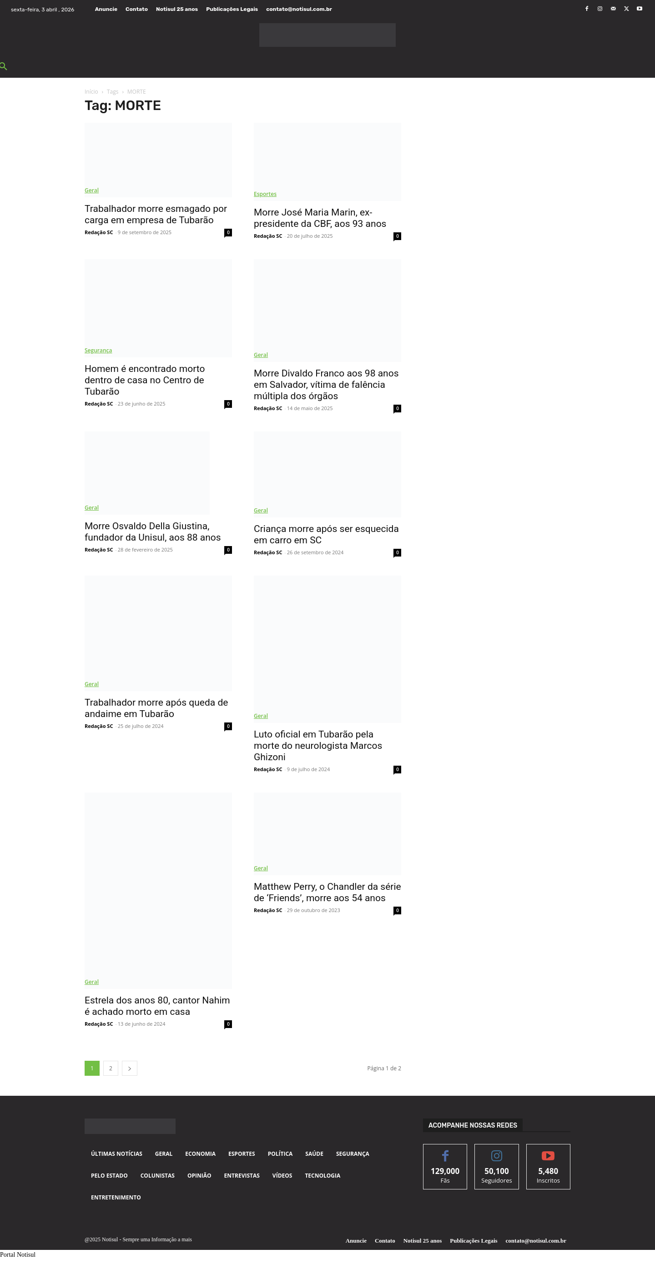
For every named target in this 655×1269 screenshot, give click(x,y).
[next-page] (129, 1068)
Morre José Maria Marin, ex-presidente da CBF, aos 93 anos (320, 218)
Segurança (98, 350)
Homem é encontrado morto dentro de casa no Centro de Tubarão (145, 380)
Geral (92, 190)
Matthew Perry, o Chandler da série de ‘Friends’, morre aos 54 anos (327, 892)
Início (91, 91)
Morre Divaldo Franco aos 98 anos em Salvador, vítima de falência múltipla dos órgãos (326, 384)
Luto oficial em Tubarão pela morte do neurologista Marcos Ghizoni (318, 745)
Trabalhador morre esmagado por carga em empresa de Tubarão (156, 214)
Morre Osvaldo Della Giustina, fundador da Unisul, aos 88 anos (153, 532)
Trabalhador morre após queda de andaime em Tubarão (156, 708)
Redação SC (99, 232)
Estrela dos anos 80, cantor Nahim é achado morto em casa (157, 1006)
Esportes (265, 194)
